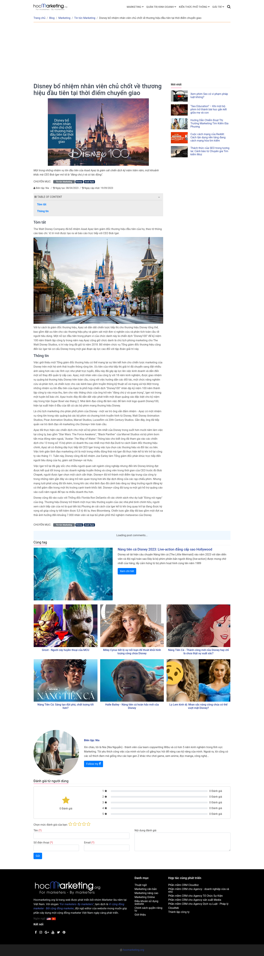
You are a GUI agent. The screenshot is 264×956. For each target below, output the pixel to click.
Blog (52, 18)
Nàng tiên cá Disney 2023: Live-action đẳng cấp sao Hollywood (165, 549)
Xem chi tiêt (127, 571)
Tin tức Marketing (84, 18)
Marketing (134, 6)
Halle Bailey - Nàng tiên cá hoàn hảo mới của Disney (132, 706)
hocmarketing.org (133, 949)
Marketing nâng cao (146, 893)
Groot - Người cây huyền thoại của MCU (65, 650)
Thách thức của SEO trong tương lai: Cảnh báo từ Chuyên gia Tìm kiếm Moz (209, 151)
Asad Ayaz (89, 182)
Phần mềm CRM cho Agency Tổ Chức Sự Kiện (195, 895)
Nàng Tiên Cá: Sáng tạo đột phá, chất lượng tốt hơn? (66, 706)
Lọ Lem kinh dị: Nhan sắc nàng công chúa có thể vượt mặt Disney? (198, 706)
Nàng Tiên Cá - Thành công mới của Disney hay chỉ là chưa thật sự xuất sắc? (198, 651)
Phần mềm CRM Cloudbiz (183, 885)
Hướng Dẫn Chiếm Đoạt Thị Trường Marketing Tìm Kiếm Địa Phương (209, 123)
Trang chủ (39, 18)
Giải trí (217, 6)
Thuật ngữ (141, 885)
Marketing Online (145, 897)
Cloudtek (173, 908)
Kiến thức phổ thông (193, 6)
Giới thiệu (140, 914)
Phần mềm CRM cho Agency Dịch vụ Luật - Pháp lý (198, 903)
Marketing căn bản (146, 889)
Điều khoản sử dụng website (146, 902)
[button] (159, 197)
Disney (79, 182)
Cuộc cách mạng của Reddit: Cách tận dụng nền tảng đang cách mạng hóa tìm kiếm (208, 137)
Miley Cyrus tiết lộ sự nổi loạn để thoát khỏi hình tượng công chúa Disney (132, 651)
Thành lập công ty (178, 912)
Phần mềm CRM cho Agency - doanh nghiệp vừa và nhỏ (198, 890)
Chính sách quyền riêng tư (148, 909)
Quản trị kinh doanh (160, 6)
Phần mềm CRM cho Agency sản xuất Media (194, 899)
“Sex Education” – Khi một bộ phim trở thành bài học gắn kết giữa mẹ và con (208, 109)
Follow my (93, 763)
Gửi (38, 855)
